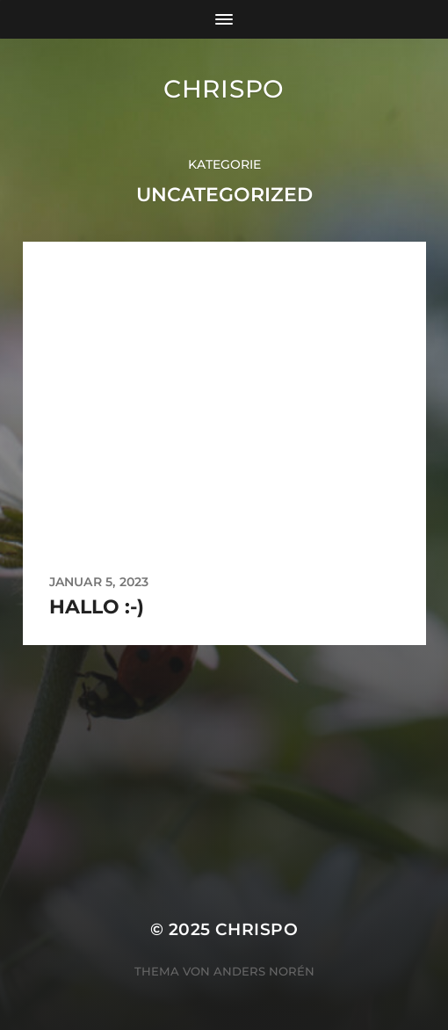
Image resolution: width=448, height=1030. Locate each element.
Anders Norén (263, 971)
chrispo (224, 89)
